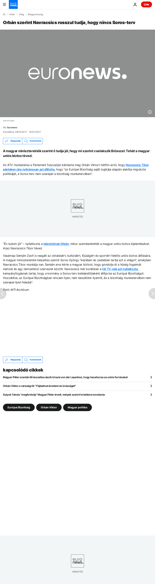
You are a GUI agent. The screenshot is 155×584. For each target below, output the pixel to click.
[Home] (4, 14)
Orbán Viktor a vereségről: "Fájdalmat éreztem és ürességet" (39, 385)
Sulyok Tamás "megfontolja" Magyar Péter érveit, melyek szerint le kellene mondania (54, 394)
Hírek (12, 14)
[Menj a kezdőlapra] (13, 4)
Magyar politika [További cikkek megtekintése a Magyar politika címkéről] (77, 407)
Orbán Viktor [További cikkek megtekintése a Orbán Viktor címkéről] (49, 407)
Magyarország (35, 14)
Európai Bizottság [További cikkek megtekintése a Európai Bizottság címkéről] (19, 407)
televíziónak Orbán (56, 244)
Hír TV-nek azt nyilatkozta (120, 269)
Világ (21, 14)
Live (146, 4)
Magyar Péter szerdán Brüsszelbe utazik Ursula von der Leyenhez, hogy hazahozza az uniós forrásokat (65, 377)
